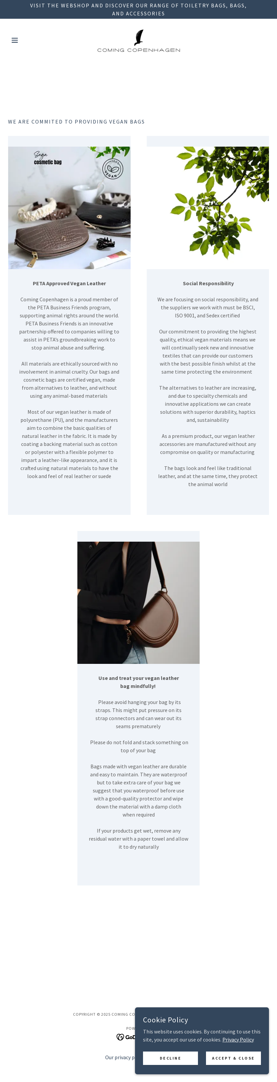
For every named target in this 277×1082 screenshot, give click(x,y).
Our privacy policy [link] (125, 1057)
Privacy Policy (238, 1070)
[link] (138, 40)
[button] (27, 40)
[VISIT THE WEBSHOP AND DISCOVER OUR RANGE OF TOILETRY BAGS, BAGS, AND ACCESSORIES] (138, 9)
